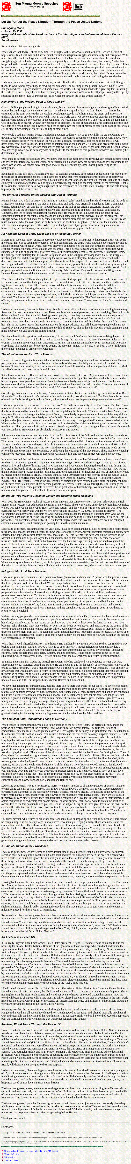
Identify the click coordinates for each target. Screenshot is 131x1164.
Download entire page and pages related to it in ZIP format (31, 1151)
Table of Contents (12, 1154)
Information (9, 1157)
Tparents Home (11, 1160)
